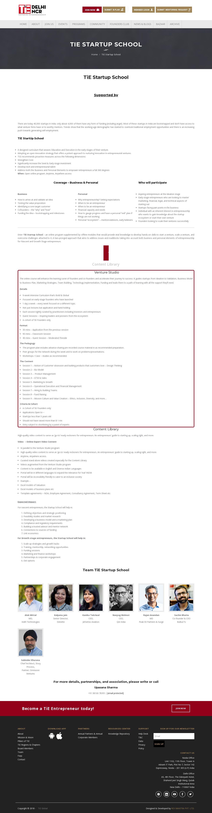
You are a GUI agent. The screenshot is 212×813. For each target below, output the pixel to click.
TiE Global (43, 808)
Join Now (181, 708)
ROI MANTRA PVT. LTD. (182, 808)
